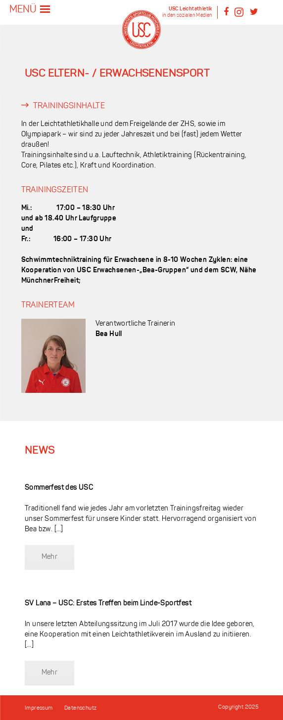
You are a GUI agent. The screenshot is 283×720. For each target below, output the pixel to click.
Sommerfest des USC (59, 488)
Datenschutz (80, 708)
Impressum (39, 708)
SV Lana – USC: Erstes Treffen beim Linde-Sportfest (108, 603)
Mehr (50, 557)
